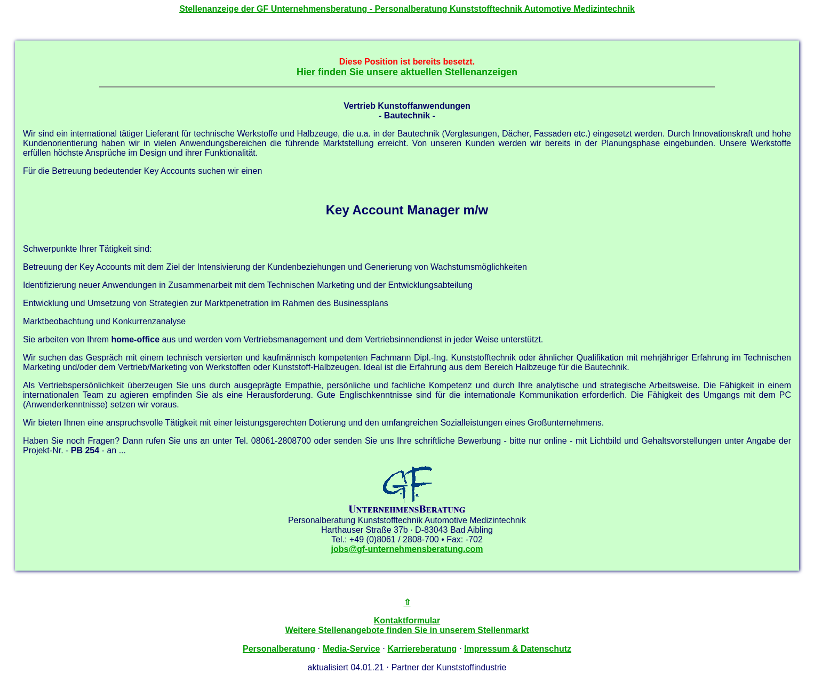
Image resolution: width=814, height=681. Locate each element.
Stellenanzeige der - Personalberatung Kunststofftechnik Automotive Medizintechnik (407, 8)
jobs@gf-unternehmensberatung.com (407, 549)
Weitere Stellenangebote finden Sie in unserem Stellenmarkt (407, 630)
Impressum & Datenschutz (517, 648)
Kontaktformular (407, 620)
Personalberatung (279, 648)
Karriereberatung (422, 648)
